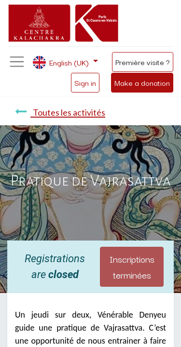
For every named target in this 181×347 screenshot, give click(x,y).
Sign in (85, 82)
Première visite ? (142, 61)
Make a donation (142, 82)
